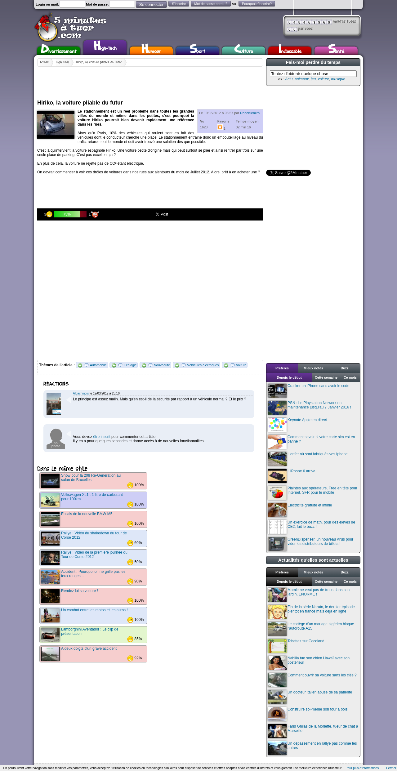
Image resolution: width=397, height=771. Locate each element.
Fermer (391, 768)
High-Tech (105, 46)
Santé (336, 51)
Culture (243, 51)
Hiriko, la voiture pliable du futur (99, 62)
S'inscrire (179, 4)
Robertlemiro (250, 113)
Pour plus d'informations (362, 768)
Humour (151, 51)
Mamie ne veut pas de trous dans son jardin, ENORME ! (309, 595)
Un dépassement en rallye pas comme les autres (312, 748)
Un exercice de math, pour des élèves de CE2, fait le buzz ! (311, 527)
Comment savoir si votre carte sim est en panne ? (311, 442)
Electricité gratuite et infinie (300, 510)
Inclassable (290, 51)
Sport (197, 51)
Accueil (44, 62)
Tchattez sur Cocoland (296, 646)
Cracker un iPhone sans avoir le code (308, 391)
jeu (313, 79)
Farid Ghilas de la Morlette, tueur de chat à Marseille (313, 731)
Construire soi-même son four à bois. (308, 714)
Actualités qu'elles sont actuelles (313, 560)
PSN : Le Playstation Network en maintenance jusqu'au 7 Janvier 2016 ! (309, 408)
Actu (288, 79)
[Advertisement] (150, 81)
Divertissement (59, 51)
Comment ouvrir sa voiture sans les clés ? (312, 680)
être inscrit (101, 437)
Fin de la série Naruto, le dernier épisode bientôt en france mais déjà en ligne (311, 612)
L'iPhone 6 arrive (291, 476)
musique (338, 79)
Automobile (98, 365)
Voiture (241, 365)
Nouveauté (162, 365)
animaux (302, 79)
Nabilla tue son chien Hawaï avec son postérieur (309, 663)
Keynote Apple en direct (297, 425)
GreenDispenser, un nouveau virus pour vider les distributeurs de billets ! (310, 544)
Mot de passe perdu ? (210, 4)
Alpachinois (81, 393)
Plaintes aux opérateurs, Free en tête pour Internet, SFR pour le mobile (312, 493)
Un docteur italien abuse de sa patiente (310, 697)
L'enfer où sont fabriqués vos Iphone (308, 459)
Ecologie (130, 365)
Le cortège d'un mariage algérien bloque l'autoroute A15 (311, 629)
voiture (323, 79)
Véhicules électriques (203, 365)
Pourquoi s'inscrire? (257, 4)
